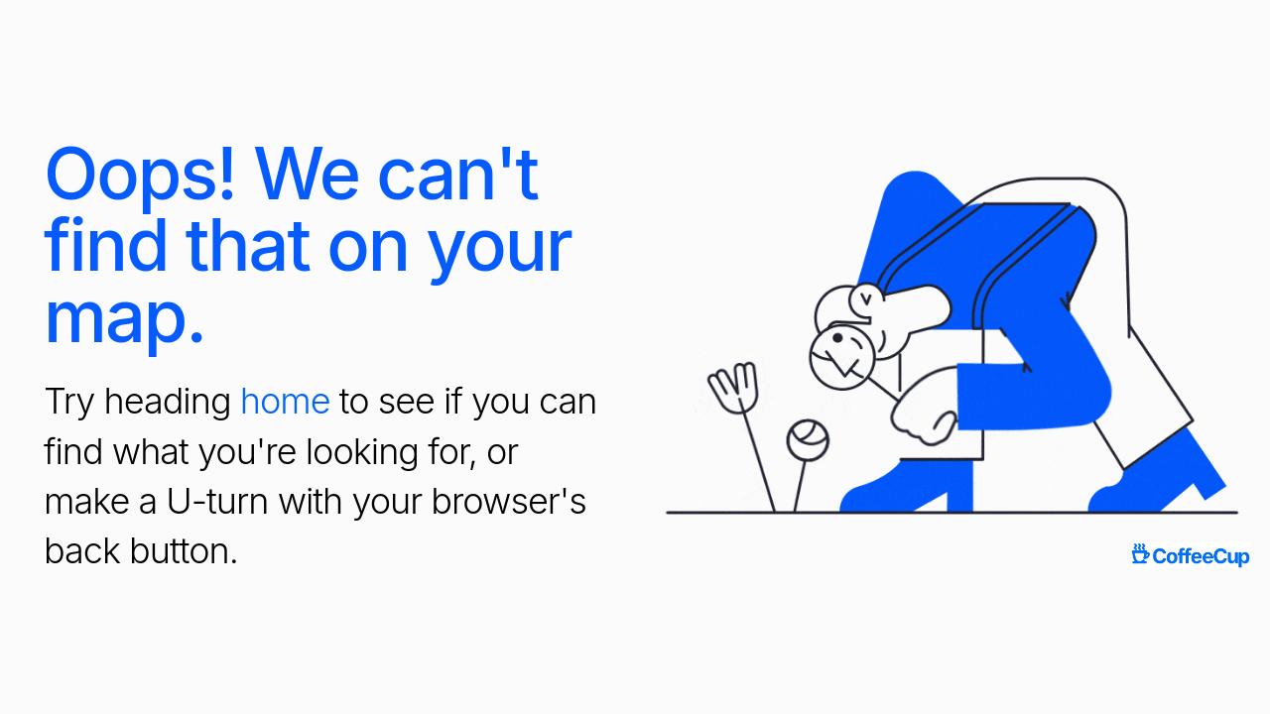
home (285, 400)
